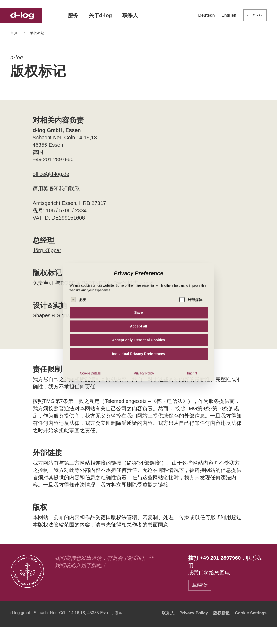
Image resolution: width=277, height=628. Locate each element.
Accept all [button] (138, 365)
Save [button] (138, 351)
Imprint (192, 412)
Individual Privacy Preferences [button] (138, 392)
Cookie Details (90, 412)
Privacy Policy (144, 412)
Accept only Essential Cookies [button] (138, 379)
